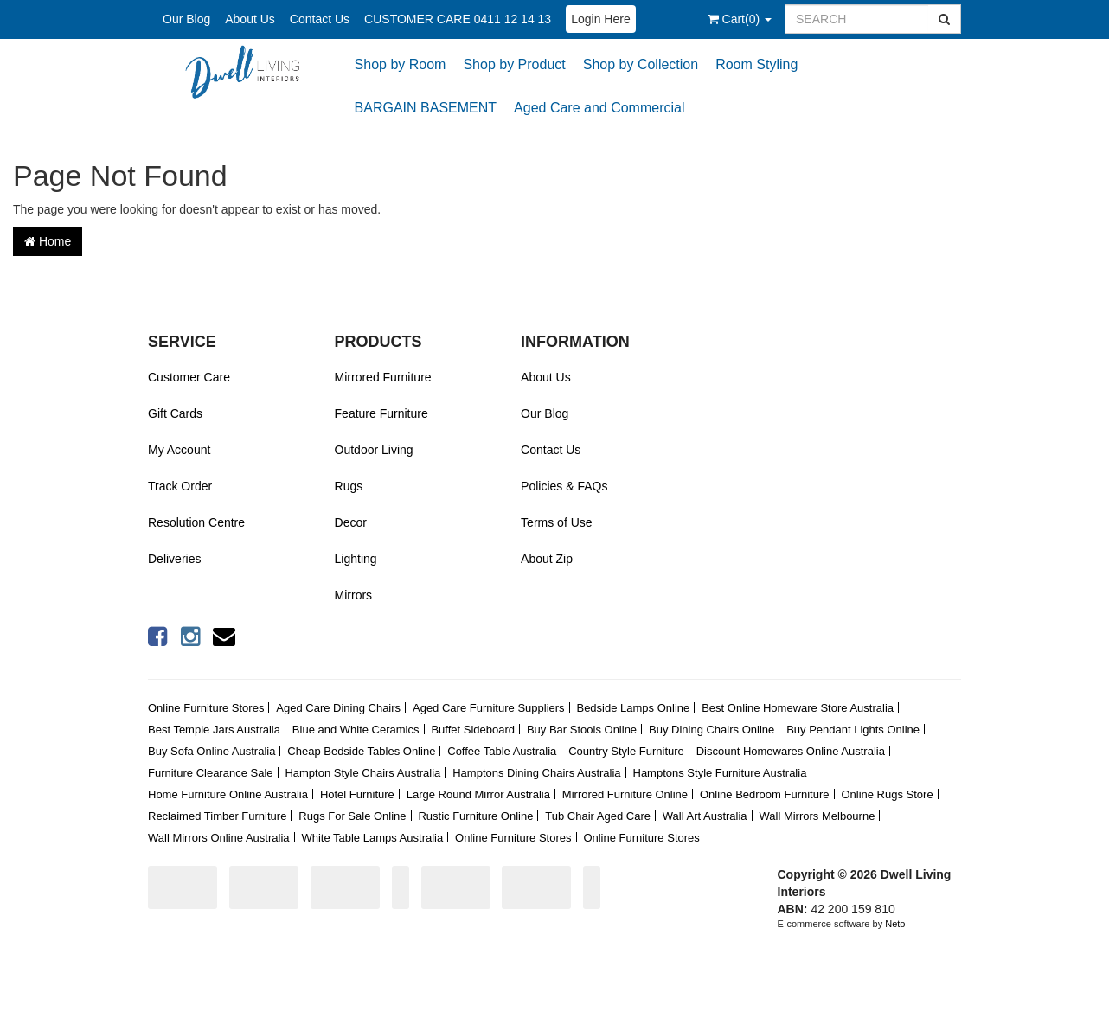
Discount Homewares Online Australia (790, 751)
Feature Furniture (381, 413)
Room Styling (756, 64)
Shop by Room (400, 64)
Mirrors (354, 595)
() (740, 19)
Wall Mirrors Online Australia (219, 837)
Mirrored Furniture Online (625, 794)
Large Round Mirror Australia (478, 794)
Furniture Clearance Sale (210, 772)
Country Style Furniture (626, 751)
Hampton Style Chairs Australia (362, 772)
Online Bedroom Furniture (765, 794)
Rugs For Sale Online (352, 816)
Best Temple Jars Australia (214, 729)
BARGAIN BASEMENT (426, 107)
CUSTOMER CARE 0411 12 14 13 (457, 19)
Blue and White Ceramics (356, 729)
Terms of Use (556, 522)
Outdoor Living (374, 450)
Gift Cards (175, 413)
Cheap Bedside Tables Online (361, 751)
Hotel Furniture (357, 794)
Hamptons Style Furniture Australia (720, 772)
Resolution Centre (196, 522)
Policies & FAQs (564, 486)
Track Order (180, 486)
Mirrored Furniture (383, 377)
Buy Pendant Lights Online (853, 729)
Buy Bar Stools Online (582, 729)
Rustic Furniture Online (475, 816)
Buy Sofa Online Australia (211, 751)
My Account (179, 450)
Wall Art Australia (705, 816)
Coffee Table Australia (501, 751)
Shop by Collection (640, 64)
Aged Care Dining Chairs (338, 707)
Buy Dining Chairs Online (711, 729)
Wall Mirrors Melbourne (817, 816)
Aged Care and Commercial (599, 107)
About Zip (547, 559)
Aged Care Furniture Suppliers (489, 707)
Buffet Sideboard (473, 729)
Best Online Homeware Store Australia (798, 707)
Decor (351, 522)
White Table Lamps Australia (372, 837)
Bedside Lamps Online (632, 707)
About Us (250, 19)
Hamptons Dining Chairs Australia (536, 772)
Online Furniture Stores (206, 707)
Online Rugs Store (887, 794)
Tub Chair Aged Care (598, 816)
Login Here (601, 19)
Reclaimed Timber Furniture (217, 816)
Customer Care (189, 377)
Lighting (356, 559)
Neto (895, 924)
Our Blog (186, 19)
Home (47, 241)
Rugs (349, 486)
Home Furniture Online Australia (228, 794)
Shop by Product (514, 64)
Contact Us (319, 19)
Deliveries (174, 559)
